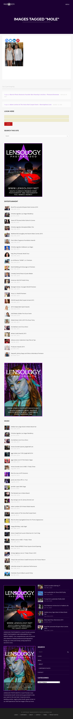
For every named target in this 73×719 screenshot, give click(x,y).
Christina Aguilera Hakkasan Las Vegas (22, 247)
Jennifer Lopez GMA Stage (18, 486)
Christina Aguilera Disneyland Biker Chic (22, 227)
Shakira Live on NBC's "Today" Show (21, 540)
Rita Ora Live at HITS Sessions (19, 473)
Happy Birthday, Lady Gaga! (19, 526)
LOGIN (40, 656)
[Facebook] (6, 40)
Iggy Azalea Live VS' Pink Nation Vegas (22, 460)
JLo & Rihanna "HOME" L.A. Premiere (21, 260)
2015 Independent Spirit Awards (20, 307)
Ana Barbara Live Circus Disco (19, 327)
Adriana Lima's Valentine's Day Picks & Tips (23, 340)
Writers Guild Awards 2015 (18, 333)
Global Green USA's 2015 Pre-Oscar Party (23, 320)
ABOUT (41, 664)
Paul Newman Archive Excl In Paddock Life (56, 605)
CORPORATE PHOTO (44, 668)
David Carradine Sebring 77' (52, 585)
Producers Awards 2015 (18, 347)
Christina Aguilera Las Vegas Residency (22, 214)
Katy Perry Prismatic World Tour (20, 253)
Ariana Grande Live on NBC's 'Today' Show (23, 466)
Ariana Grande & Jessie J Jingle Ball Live (22, 446)
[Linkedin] (14, 40)
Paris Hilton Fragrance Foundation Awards (23, 240)
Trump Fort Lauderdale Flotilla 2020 (54, 599)
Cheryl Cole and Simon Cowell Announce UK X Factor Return (28, 559)
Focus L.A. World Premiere (18, 293)
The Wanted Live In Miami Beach (20, 493)
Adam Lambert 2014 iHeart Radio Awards (23, 506)
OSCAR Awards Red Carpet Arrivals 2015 (22, 300)
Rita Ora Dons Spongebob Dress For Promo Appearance (27, 520)
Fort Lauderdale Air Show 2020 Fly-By (55, 592)
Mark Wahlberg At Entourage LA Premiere (23, 267)
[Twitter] (10, 40)
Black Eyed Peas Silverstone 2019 (53, 620)
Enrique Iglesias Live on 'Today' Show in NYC (23, 553)
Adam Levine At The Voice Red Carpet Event (23, 513)
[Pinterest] (18, 40)
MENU (39, 660)
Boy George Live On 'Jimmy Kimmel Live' (22, 500)
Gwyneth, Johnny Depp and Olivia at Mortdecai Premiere (27, 353)
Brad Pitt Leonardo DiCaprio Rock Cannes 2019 (24, 207)
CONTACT (40, 672)
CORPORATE (23, 714)
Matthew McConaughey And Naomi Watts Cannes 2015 (27, 233)
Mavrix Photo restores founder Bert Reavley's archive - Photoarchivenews (34, 94)
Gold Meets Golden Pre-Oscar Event (21, 313)
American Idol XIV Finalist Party (20, 280)
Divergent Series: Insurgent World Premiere (23, 287)
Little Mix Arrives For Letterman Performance (24, 566)
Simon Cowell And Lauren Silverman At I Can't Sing (25, 533)
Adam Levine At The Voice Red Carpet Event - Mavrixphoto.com (31, 104)
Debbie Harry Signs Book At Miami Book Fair (23, 427)
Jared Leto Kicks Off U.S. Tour (19, 480)
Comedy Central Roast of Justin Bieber (22, 273)
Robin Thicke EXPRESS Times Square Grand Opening (26, 546)
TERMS (45, 714)
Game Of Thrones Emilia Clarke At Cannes (23, 220)
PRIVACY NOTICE (54, 714)
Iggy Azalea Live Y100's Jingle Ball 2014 (22, 453)
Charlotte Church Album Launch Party (22, 573)
